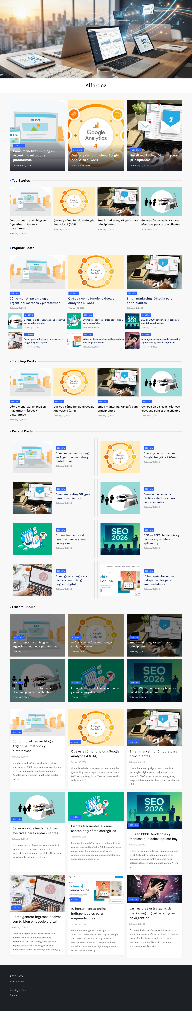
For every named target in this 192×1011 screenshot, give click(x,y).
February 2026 (17, 981)
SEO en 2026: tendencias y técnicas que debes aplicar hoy (161, 539)
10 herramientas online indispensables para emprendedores (159, 580)
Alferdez (96, 85)
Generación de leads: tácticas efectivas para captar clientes (159, 498)
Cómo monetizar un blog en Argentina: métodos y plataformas (34, 155)
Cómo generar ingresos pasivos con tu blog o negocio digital (71, 580)
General (19, 146)
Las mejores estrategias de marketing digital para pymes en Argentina (153, 913)
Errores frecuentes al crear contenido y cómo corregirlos (71, 539)
